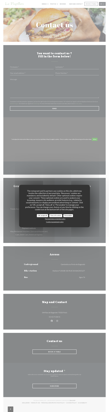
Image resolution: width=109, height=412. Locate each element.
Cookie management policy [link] (55, 222)
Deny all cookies (55, 215)
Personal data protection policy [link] (55, 219)
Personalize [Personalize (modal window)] (68, 215)
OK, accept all (42, 215)
